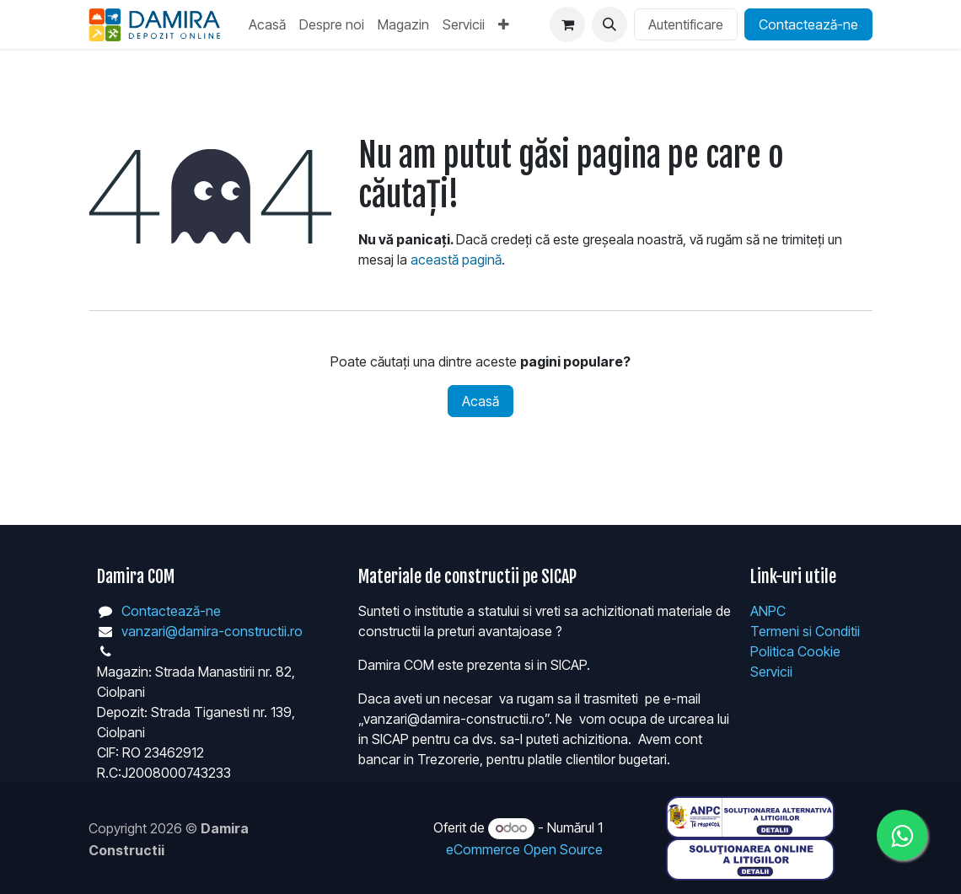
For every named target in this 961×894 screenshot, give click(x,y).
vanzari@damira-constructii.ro (212, 631)
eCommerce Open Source (524, 849)
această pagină (456, 259)
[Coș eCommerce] (567, 24)
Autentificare (685, 24)
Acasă (480, 401)
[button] (609, 24)
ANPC (768, 610)
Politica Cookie (795, 651)
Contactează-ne (808, 24)
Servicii (771, 671)
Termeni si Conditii (805, 631)
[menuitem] (267, 24)
